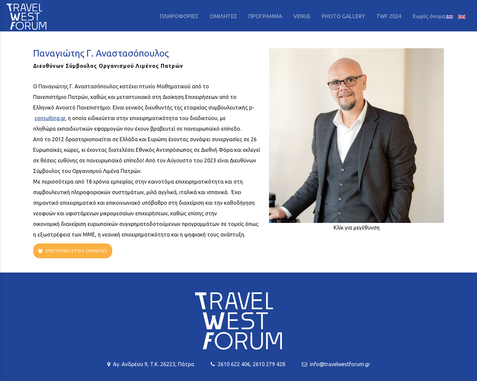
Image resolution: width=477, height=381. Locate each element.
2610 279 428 (269, 364)
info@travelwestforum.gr (340, 364)
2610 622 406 (234, 364)
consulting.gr (49, 118)
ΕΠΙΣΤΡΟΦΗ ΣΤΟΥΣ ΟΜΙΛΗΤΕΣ (72, 250)
